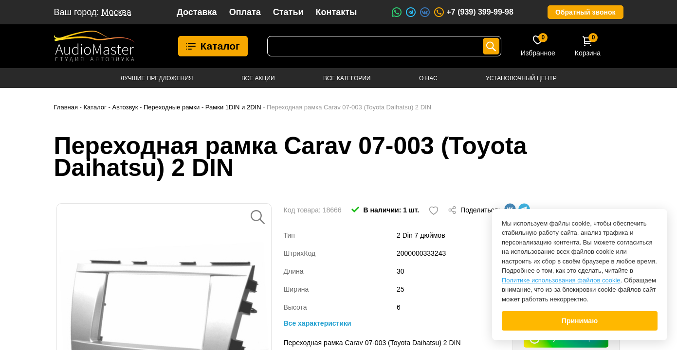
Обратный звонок (585, 12)
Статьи (288, 12)
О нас (428, 78)
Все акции (258, 78)
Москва (116, 12)
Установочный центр (521, 78)
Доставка (197, 12)
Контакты (336, 12)
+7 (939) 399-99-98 (473, 12)
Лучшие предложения (156, 78)
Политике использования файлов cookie (561, 280)
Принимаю (580, 321)
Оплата (245, 12)
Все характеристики (317, 323)
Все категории (346, 78)
